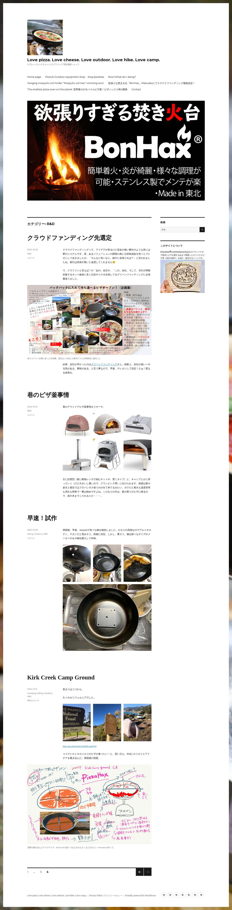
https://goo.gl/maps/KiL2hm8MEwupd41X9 (79, 746)
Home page (34, 77)
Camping (31, 693)
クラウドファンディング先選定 (69, 238)
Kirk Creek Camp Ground (61, 677)
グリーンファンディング (104, 364)
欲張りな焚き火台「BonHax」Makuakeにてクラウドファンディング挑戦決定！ (151, 83)
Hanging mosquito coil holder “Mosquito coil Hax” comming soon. (65, 83)
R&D (29, 253)
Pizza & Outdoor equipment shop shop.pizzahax (74, 77)
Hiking (30, 534)
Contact (136, 89)
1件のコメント (33, 700)
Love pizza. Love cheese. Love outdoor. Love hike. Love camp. (93, 59)
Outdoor (38, 534)
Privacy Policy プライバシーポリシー (105, 895)
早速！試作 (42, 518)
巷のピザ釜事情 (48, 395)
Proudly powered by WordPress (140, 895)
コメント (31, 258)
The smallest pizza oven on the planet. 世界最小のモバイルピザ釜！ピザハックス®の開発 (77, 89)
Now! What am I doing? (122, 77)
